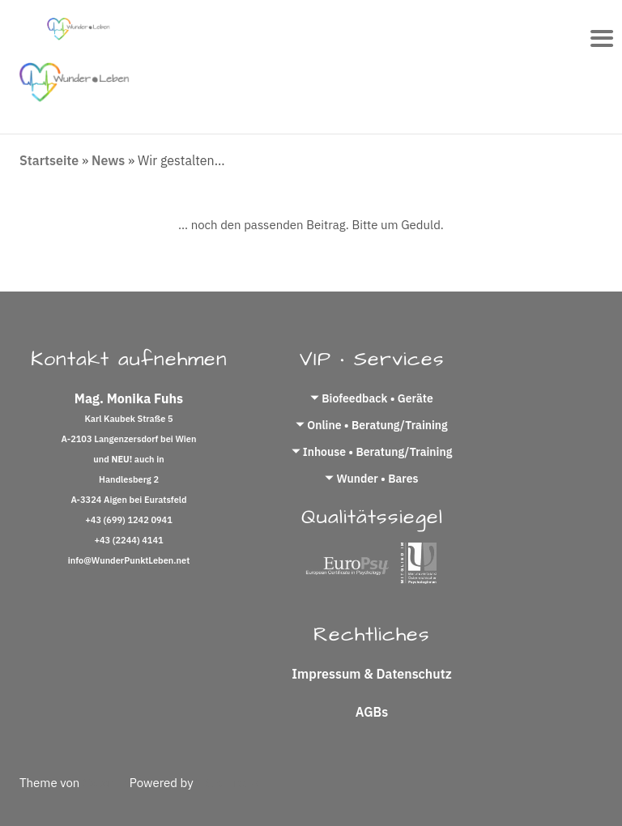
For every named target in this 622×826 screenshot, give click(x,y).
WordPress (227, 782)
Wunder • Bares (377, 478)
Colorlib (104, 782)
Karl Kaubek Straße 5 (128, 418)
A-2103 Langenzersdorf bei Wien (129, 439)
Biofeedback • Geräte (377, 398)
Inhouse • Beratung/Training (378, 452)
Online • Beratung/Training (377, 425)
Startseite (49, 160)
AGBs (372, 712)
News (108, 160)
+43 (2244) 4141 (128, 540)
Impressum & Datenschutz (371, 674)
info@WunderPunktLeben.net (129, 560)
